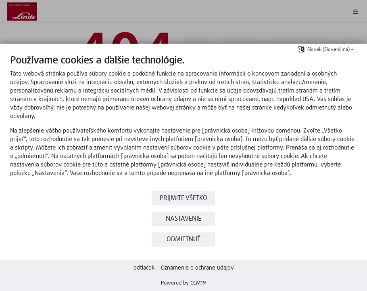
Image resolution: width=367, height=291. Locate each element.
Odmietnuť (183, 239)
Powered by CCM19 (183, 283)
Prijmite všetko (183, 198)
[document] (183, 122)
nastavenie (183, 219)
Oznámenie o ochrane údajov (197, 268)
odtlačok (143, 268)
